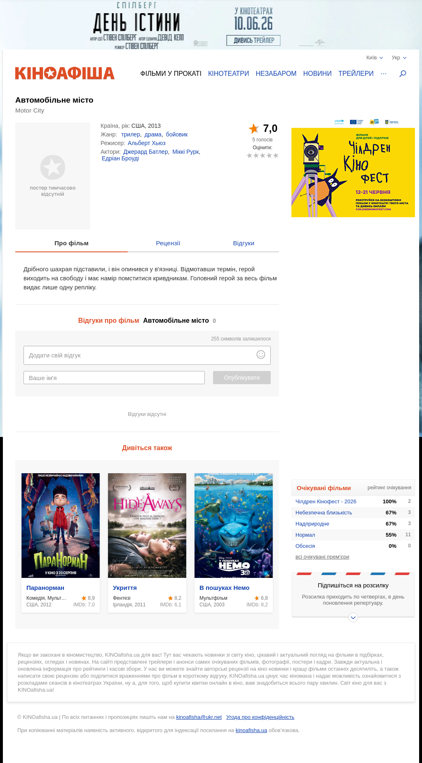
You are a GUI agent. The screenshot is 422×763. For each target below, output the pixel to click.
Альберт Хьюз (147, 143)
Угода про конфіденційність (260, 717)
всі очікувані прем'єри (322, 557)
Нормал (305, 535)
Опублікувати (242, 377)
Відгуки (243, 243)
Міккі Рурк (185, 151)
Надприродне (312, 524)
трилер (130, 134)
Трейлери (356, 73)
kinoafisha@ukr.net (199, 717)
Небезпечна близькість (323, 512)
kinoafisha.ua (251, 730)
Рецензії (168, 243)
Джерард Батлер (145, 151)
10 (275, 155)
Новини (317, 73)
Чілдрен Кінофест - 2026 (325, 501)
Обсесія (305, 546)
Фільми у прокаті (171, 73)
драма (153, 134)
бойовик (177, 134)
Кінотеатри (228, 73)
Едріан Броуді (120, 158)
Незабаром (276, 73)
